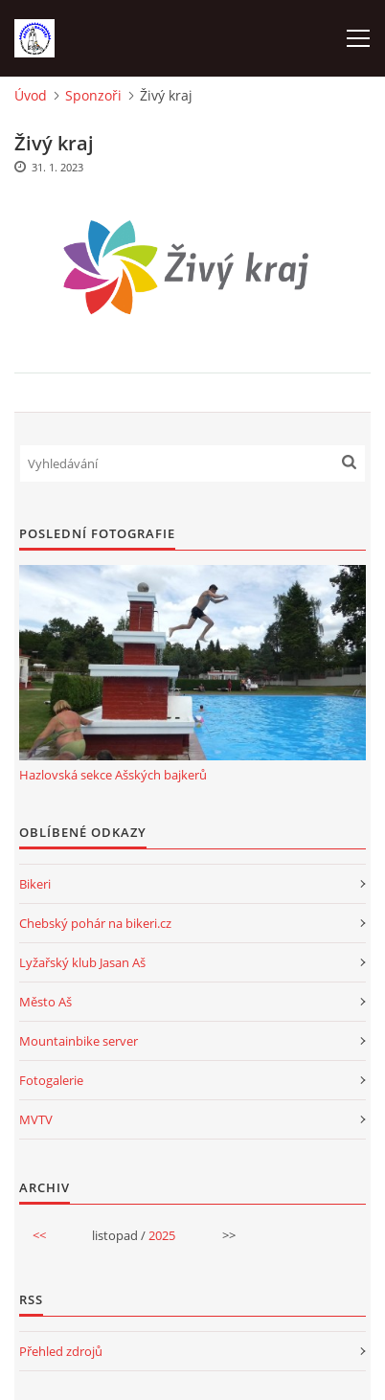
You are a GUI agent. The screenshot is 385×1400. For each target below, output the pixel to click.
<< (39, 1235)
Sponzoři (93, 95)
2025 (161, 1235)
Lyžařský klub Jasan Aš (82, 962)
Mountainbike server (78, 1041)
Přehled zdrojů (60, 1351)
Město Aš (45, 1001)
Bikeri (35, 883)
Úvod (30, 95)
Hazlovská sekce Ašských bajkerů (113, 774)
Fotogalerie (51, 1080)
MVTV (36, 1119)
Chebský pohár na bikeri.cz (95, 923)
